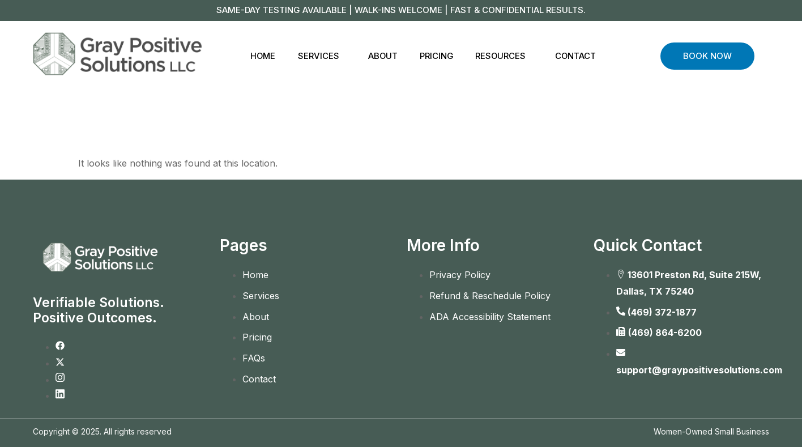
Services (317, 55)
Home (261, 55)
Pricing (437, 55)
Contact (578, 55)
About (383, 55)
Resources (502, 55)
